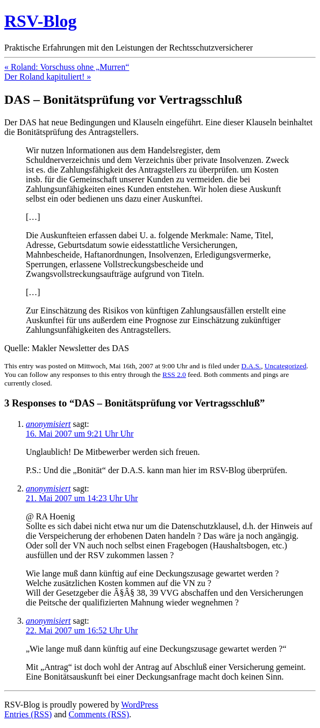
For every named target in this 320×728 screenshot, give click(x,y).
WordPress (139, 704)
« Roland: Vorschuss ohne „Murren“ (66, 67)
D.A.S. (251, 366)
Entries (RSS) (28, 714)
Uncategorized (286, 366)
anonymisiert (48, 424)
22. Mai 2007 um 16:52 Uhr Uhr (82, 630)
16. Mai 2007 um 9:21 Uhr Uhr (79, 433)
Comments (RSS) (99, 714)
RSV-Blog (40, 21)
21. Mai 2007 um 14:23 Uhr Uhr (82, 498)
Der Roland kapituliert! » (47, 76)
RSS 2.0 (174, 374)
